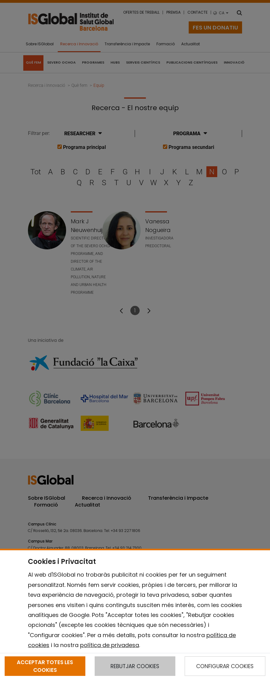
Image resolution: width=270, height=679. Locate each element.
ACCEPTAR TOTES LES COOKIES (45, 666)
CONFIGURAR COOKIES (225, 666)
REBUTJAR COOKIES (134, 666)
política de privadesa (109, 645)
